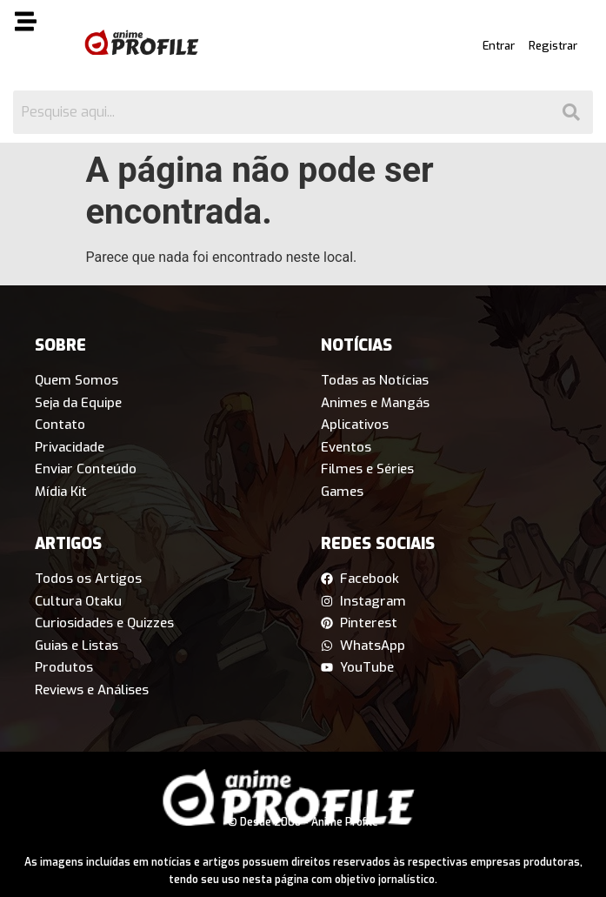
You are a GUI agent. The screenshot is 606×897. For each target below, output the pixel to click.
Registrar (553, 45)
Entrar (499, 45)
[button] (38, 24)
